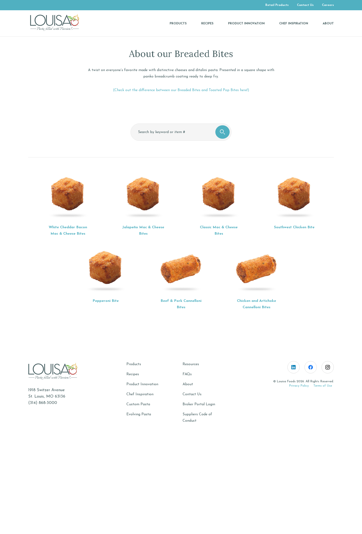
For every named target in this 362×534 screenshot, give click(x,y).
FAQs (187, 374)
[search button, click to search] (222, 132)
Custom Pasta (138, 404)
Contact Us (192, 394)
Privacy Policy (299, 386)
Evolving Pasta (138, 414)
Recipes (132, 374)
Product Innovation (142, 384)
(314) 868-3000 (42, 403)
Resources (191, 364)
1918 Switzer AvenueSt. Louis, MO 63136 (46, 393)
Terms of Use (322, 386)
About (188, 384)
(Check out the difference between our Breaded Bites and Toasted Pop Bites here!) (181, 90)
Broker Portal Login (199, 404)
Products (133, 364)
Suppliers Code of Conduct (197, 418)
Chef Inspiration (139, 394)
